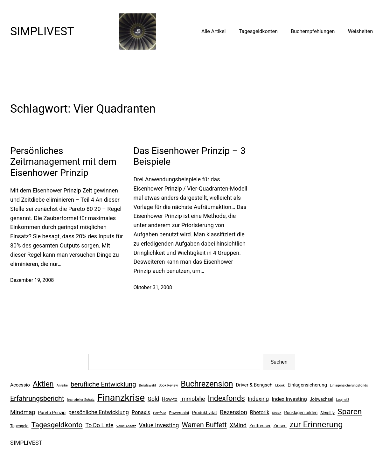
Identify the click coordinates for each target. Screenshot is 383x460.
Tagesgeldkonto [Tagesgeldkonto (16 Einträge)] (56, 425)
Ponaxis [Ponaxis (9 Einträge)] (141, 412)
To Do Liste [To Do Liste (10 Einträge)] (100, 425)
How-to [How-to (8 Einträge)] (170, 399)
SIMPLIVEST (42, 31)
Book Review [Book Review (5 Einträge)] (168, 385)
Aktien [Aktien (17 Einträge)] (43, 384)
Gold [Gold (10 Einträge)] (153, 399)
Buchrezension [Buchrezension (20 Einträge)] (207, 383)
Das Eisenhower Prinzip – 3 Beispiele (190, 156)
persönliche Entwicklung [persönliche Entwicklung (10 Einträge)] (98, 412)
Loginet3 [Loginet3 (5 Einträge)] (342, 400)
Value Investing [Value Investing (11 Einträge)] (159, 425)
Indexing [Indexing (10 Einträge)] (258, 399)
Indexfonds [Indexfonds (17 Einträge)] (226, 398)
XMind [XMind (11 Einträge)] (238, 425)
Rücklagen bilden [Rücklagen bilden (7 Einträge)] (300, 412)
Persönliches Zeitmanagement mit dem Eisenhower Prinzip (63, 161)
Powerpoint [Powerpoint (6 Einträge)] (179, 412)
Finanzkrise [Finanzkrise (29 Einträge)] (121, 397)
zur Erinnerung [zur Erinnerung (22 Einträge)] (316, 424)
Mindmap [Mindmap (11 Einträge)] (22, 412)
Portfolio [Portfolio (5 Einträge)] (159, 413)
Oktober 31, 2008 (153, 287)
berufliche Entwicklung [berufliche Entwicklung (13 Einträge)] (103, 384)
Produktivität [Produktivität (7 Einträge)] (204, 412)
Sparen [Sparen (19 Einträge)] (350, 411)
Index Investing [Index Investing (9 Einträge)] (289, 399)
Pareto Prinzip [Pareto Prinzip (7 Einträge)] (52, 412)
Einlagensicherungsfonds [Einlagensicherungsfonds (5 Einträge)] (349, 385)
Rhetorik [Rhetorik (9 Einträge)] (259, 412)
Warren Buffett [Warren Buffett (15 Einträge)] (204, 425)
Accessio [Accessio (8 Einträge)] (20, 385)
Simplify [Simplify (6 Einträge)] (327, 412)
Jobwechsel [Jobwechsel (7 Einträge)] (321, 399)
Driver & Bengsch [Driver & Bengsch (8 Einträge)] (254, 385)
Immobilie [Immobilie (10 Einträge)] (192, 399)
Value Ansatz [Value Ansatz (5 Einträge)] (126, 426)
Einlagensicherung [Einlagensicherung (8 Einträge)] (307, 385)
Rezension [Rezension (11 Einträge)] (233, 412)
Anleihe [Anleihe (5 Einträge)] (62, 385)
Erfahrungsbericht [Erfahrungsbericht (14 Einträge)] (37, 398)
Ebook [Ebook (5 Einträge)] (280, 385)
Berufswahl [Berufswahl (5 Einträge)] (147, 385)
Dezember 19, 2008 (32, 280)
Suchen (279, 362)
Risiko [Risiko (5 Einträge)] (277, 413)
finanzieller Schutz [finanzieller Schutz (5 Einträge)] (81, 400)
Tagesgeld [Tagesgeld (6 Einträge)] (19, 425)
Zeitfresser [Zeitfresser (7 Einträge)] (260, 425)
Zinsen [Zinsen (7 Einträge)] (279, 425)
